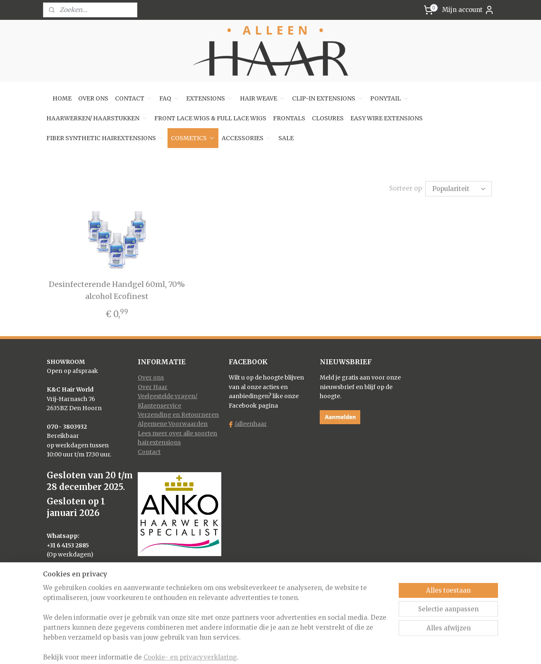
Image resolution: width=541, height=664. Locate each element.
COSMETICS (193, 138)
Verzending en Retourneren (178, 414)
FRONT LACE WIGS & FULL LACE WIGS (210, 118)
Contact (149, 452)
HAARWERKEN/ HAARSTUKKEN (97, 118)
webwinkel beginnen (287, 649)
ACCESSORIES (247, 138)
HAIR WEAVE (262, 98)
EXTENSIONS (209, 98)
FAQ (169, 98)
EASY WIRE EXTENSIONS (386, 118)
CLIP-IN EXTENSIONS (328, 98)
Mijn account (468, 10)
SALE (286, 138)
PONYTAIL (389, 98)
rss (255, 649)
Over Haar (153, 387)
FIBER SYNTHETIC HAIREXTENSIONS (105, 138)
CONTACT (134, 98)
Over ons (151, 377)
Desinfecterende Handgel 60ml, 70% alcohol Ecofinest (116, 290)
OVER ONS (93, 98)
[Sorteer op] (458, 189)
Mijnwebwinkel (362, 649)
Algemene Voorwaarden (173, 424)
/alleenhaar (251, 424)
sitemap (238, 649)
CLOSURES (328, 118)
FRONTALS (289, 118)
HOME (62, 98)
